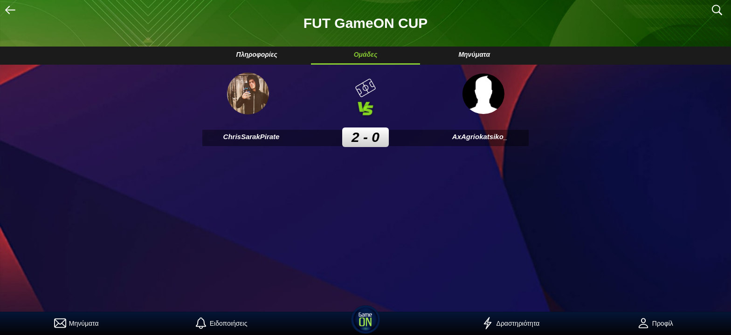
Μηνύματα (474, 54)
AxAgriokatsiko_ (479, 137)
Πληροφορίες (256, 54)
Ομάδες (366, 54)
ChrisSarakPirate (251, 137)
